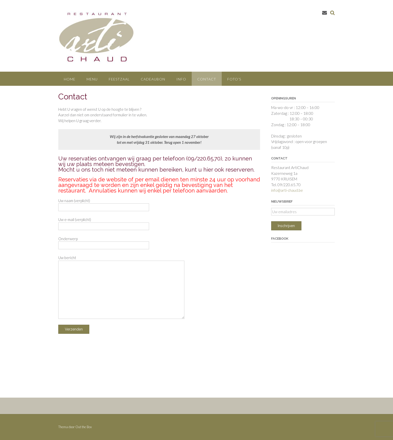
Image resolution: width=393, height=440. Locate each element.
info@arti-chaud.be (287, 190)
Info (181, 79)
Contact (206, 79)
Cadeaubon (153, 79)
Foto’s (234, 79)
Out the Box (83, 427)
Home (69, 79)
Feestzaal (119, 79)
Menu (92, 79)
